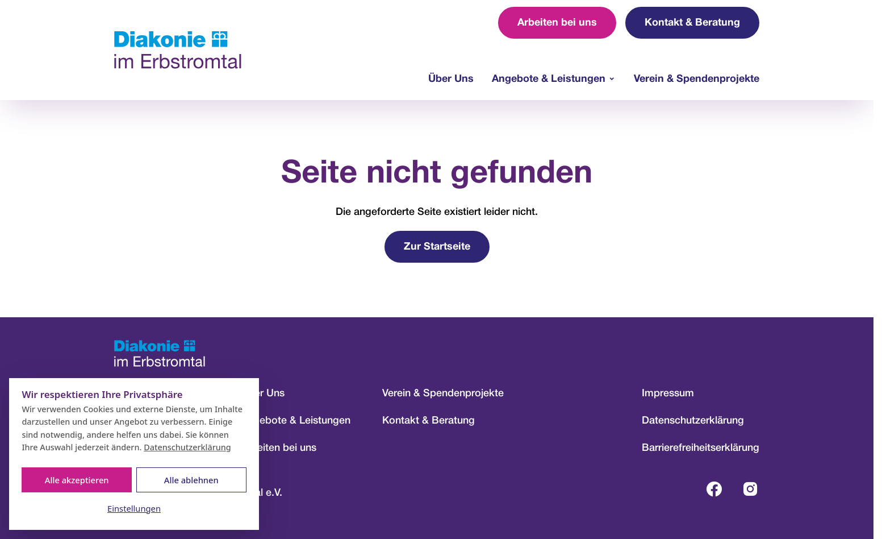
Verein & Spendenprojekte (696, 79)
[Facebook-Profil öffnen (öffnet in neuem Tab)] (714, 489)
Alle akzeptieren (77, 480)
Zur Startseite (437, 247)
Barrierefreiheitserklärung (700, 448)
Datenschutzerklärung (693, 420)
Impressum (668, 393)
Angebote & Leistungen (548, 79)
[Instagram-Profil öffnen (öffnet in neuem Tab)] (750, 489)
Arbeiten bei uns (557, 23)
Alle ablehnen (191, 480)
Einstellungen (134, 508)
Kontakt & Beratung (692, 23)
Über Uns (451, 79)
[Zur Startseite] (177, 49)
